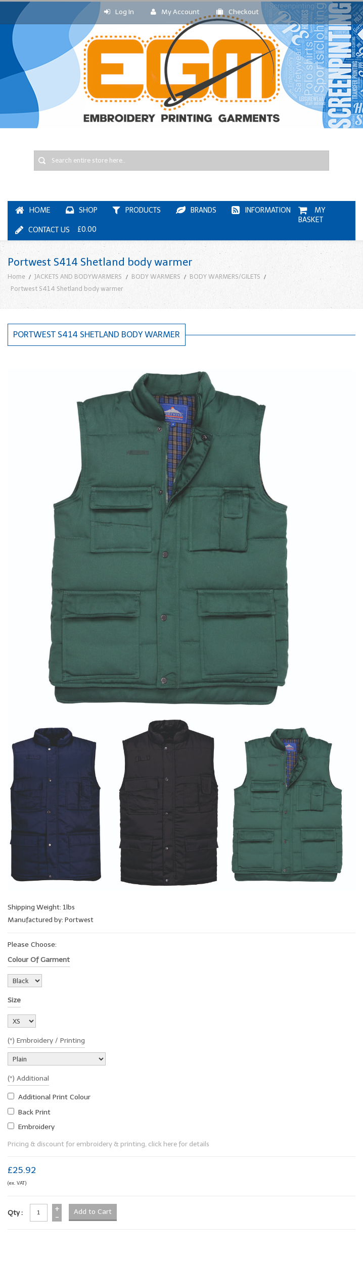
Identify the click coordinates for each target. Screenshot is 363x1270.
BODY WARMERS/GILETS (225, 276)
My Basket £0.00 (202, 220)
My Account (175, 12)
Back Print (34, 1112)
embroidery (36, 1127)
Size (14, 1000)
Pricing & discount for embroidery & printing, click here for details (108, 1144)
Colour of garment (39, 959)
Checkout (237, 12)
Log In (119, 12)
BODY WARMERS (155, 276)
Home (16, 276)
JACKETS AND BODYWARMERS (78, 276)
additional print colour (54, 1097)
